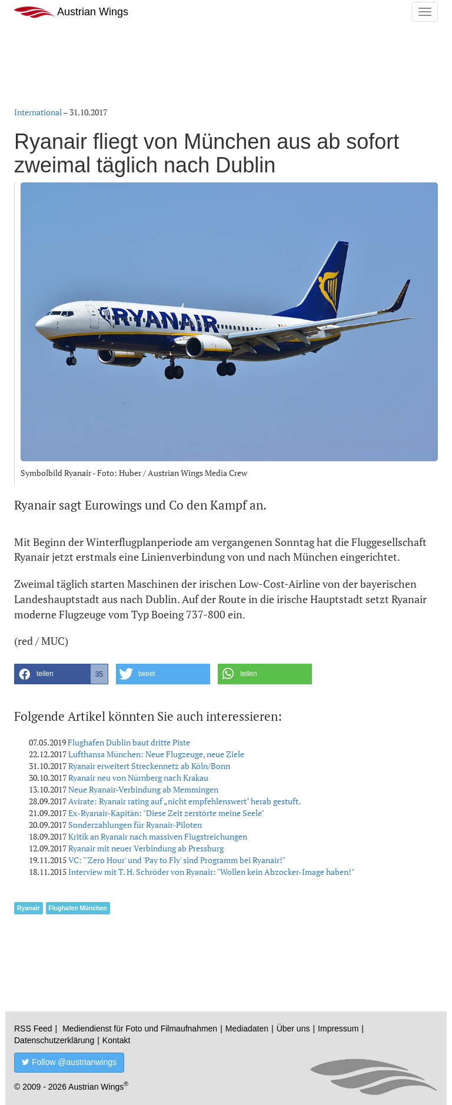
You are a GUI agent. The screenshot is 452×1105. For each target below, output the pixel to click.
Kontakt (116, 1040)
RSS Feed (33, 1028)
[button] (61, 674)
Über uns (293, 1028)
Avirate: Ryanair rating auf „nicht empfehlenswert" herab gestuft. (184, 801)
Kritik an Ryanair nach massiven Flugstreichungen (157, 836)
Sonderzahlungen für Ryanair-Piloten (135, 824)
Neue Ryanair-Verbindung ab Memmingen (143, 789)
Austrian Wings (71, 12)
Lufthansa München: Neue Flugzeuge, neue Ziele (156, 754)
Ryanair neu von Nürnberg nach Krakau (138, 777)
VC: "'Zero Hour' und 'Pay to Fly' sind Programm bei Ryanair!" (176, 860)
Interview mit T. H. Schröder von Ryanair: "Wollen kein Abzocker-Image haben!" (211, 871)
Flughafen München (78, 907)
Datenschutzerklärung (54, 1040)
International (38, 112)
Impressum (338, 1028)
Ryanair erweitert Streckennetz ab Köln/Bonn (149, 765)
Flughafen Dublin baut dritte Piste (129, 742)
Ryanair (28, 907)
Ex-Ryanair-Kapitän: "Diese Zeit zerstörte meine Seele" (166, 812)
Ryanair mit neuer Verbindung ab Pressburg (146, 848)
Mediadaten (246, 1028)
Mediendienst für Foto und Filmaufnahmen (139, 1028)
